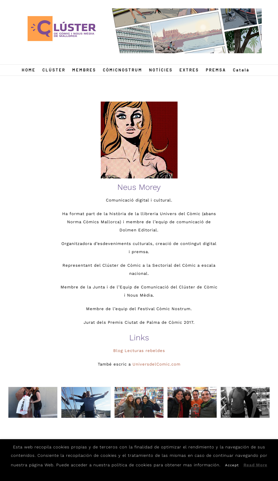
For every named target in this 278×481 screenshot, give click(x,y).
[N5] (245, 402)
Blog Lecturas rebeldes (139, 350)
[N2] (85, 402)
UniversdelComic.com (156, 364)
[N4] (192, 402)
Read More (255, 465)
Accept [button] (232, 465)
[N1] (32, 402)
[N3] (139, 402)
